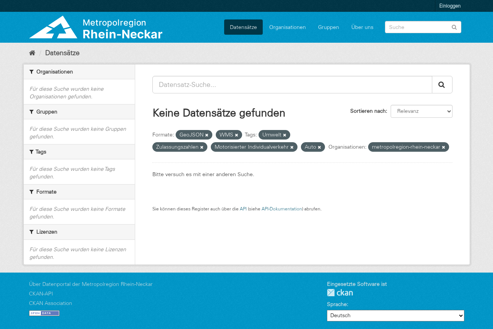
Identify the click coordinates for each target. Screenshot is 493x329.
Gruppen (328, 27)
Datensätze (243, 27)
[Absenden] (454, 26)
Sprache (337, 304)
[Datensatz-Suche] (423, 27)
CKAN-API (41, 293)
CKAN (340, 293)
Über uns (362, 27)
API (243, 209)
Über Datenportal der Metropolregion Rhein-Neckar (91, 284)
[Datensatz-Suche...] (292, 84)
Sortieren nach (368, 111)
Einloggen (450, 6)
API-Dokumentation (282, 209)
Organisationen (287, 27)
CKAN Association (50, 303)
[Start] (32, 53)
